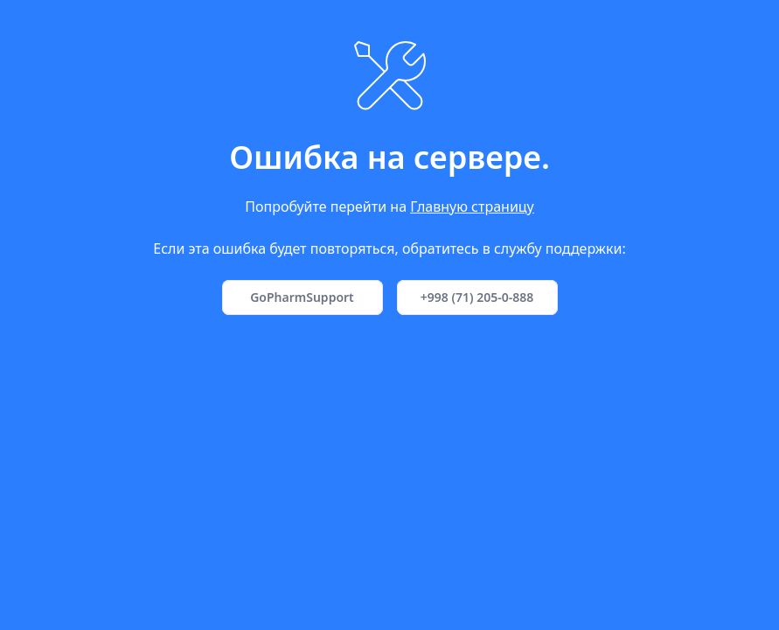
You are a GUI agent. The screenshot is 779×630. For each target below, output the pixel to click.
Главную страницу (472, 206)
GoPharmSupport (302, 297)
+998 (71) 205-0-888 (477, 297)
